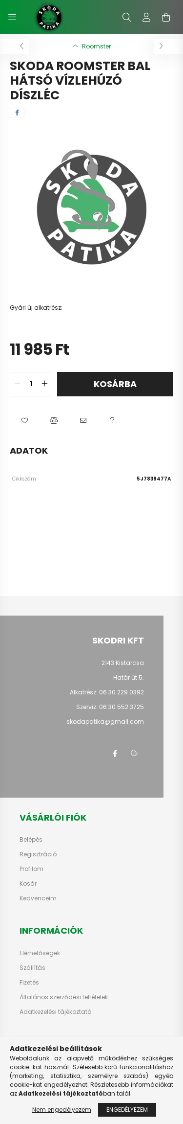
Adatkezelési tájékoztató (55, 1012)
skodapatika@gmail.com (105, 721)
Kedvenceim (38, 898)
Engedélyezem (127, 1109)
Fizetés (29, 982)
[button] (24, 421)
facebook (114, 753)
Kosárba (115, 384)
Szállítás (32, 967)
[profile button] (146, 17)
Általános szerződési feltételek (64, 997)
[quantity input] (31, 384)
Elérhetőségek (40, 953)
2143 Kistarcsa (123, 663)
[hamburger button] (12, 17)
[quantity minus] (17, 384)
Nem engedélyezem (61, 1109)
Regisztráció (38, 854)
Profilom (31, 869)
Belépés (31, 839)
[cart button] (166, 17)
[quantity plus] (44, 384)
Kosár (28, 883)
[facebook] (17, 112)
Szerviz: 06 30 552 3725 (110, 707)
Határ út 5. (128, 677)
